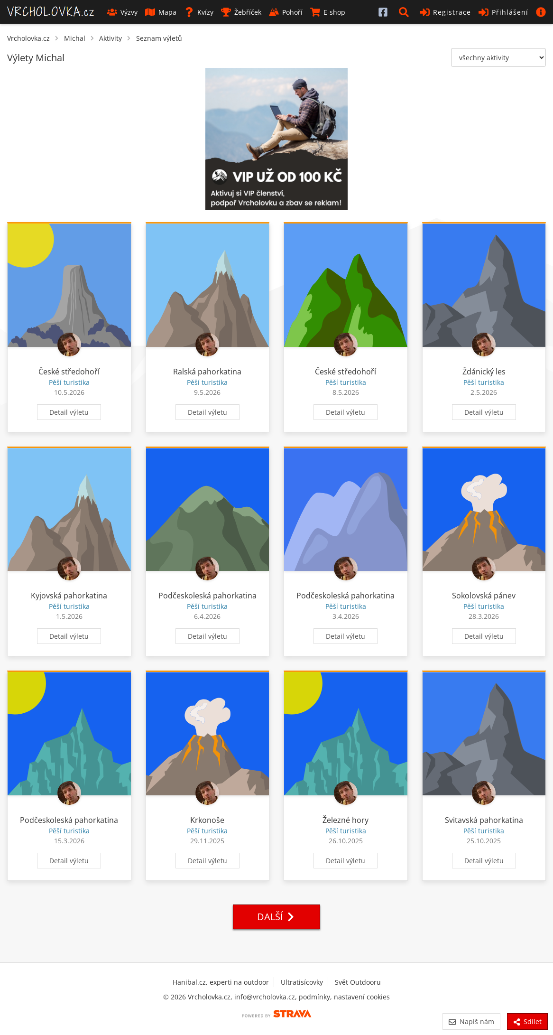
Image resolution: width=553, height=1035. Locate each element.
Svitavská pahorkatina (484, 820)
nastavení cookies (362, 996)
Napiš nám (471, 1021)
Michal (74, 38)
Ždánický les (484, 371)
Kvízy (198, 12)
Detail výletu (69, 412)
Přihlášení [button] (503, 12)
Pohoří (286, 12)
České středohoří (69, 371)
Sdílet (527, 1021)
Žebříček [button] (241, 12)
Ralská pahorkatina (207, 371)
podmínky (314, 996)
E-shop (327, 12)
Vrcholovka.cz (28, 38)
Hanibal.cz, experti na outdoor (221, 982)
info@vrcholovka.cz (264, 996)
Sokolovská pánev (484, 595)
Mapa (160, 12)
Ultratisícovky (302, 982)
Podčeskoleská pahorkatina (207, 595)
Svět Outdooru (358, 982)
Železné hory (346, 820)
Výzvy (122, 12)
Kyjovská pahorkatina (69, 595)
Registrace (445, 12)
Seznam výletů (159, 38)
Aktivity (110, 38)
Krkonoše (207, 820)
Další (276, 916)
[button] (405, 12)
